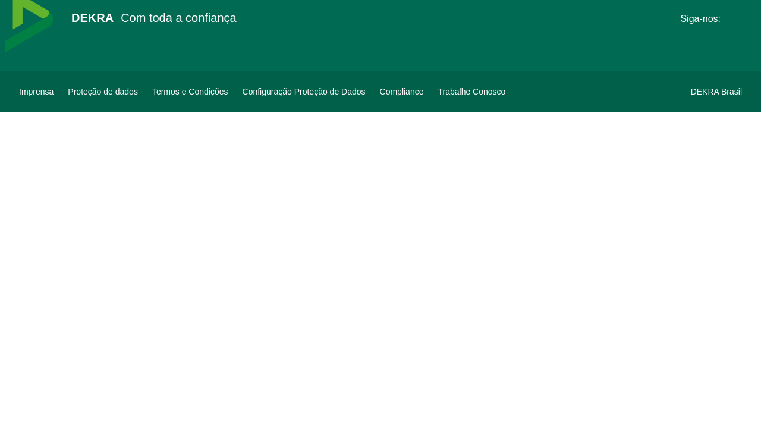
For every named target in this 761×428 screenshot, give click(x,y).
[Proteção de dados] (103, 91)
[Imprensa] (36, 91)
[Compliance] (402, 91)
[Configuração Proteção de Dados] (304, 91)
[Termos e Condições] (190, 91)
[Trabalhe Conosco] (471, 91)
